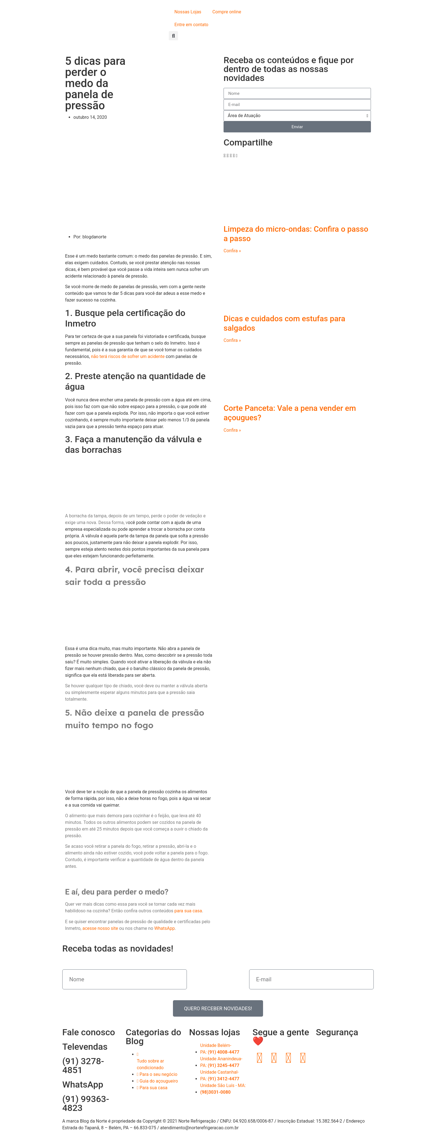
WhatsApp (164, 928)
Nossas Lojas (187, 11)
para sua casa (188, 910)
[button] (173, 35)
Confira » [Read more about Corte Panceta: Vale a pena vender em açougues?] (232, 430)
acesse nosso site (100, 928)
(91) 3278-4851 (83, 1065)
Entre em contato (191, 24)
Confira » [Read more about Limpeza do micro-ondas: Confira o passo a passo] (232, 250)
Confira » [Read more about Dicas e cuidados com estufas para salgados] (232, 340)
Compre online (226, 11)
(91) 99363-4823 (85, 1103)
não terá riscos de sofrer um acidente (128, 356)
